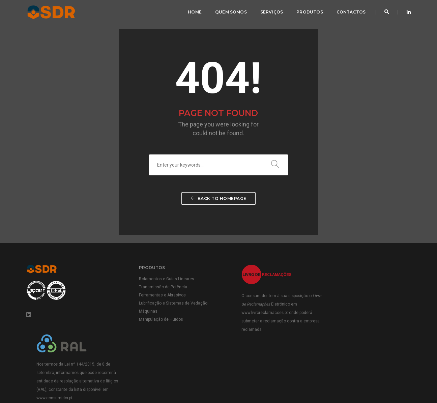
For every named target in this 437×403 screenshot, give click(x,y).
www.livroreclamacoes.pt (257, 313)
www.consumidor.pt (359, 328)
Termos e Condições (324, 382)
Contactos (351, 12)
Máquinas (144, 311)
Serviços (271, 12)
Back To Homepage (218, 199)
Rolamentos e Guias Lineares (163, 279)
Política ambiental (393, 376)
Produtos (309, 12)
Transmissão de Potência (159, 287)
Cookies (403, 382)
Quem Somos (231, 12)
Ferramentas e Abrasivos (158, 295)
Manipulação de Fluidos (157, 319)
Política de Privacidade (369, 382)
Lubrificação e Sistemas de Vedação (169, 303)
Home (195, 12)
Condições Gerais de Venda (346, 376)
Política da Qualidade (296, 376)
